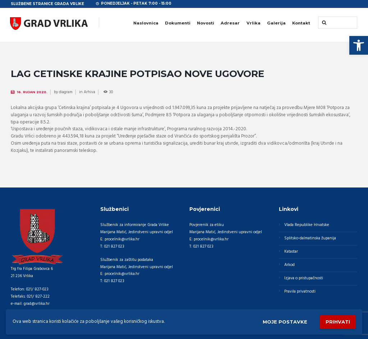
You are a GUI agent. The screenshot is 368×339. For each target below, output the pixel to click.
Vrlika (254, 23)
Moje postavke (285, 322)
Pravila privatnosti (300, 291)
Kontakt (301, 23)
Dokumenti (177, 23)
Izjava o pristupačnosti (303, 278)
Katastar (291, 251)
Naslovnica (145, 23)
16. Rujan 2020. (32, 92)
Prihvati (338, 322)
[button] (358, 45)
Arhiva (89, 92)
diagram (66, 92)
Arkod (289, 265)
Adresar (230, 23)
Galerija (276, 23)
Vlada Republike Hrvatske (306, 225)
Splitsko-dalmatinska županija (310, 238)
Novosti (205, 23)
